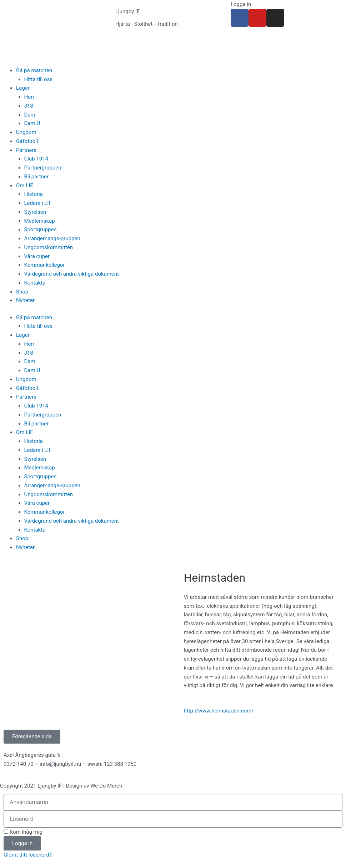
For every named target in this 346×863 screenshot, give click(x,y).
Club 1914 (36, 159)
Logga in (241, 4)
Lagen (23, 88)
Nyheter (25, 300)
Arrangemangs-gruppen (52, 238)
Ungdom (26, 132)
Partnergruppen (42, 167)
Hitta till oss (38, 79)
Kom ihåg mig (23, 832)
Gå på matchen (34, 70)
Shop (22, 292)
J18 (28, 106)
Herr (29, 97)
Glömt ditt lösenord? (28, 855)
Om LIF (24, 185)
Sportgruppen (40, 229)
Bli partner (36, 176)
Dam (29, 115)
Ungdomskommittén (48, 247)
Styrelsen (35, 212)
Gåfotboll (27, 141)
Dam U (32, 123)
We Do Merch (106, 786)
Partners (26, 150)
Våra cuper (37, 256)
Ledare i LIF (38, 203)
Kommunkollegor (44, 265)
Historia (33, 194)
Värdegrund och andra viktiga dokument (71, 274)
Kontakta (35, 283)
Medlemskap (39, 221)
